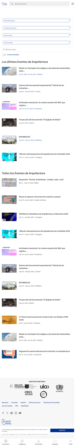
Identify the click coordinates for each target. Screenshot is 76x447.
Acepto (62, 430)
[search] (4, 49)
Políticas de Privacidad (36, 429)
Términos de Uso (27, 429)
